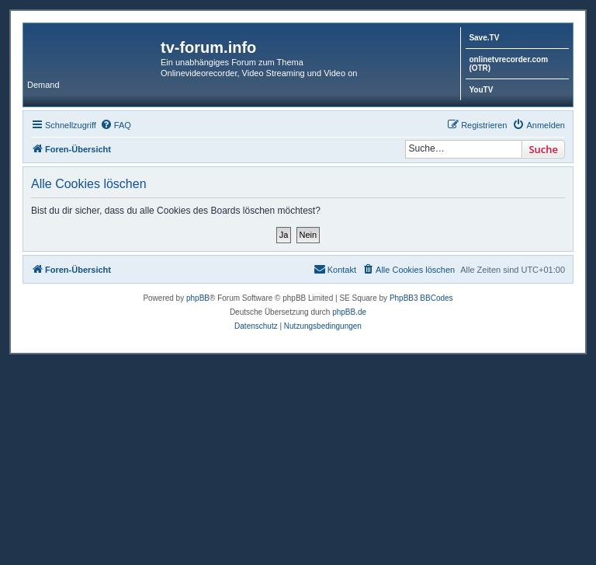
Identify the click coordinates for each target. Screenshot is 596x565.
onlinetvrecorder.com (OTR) (508, 63)
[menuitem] (115, 125)
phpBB (198, 298)
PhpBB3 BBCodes (421, 298)
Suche (543, 149)
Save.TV (484, 37)
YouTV (481, 89)
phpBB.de (349, 312)
